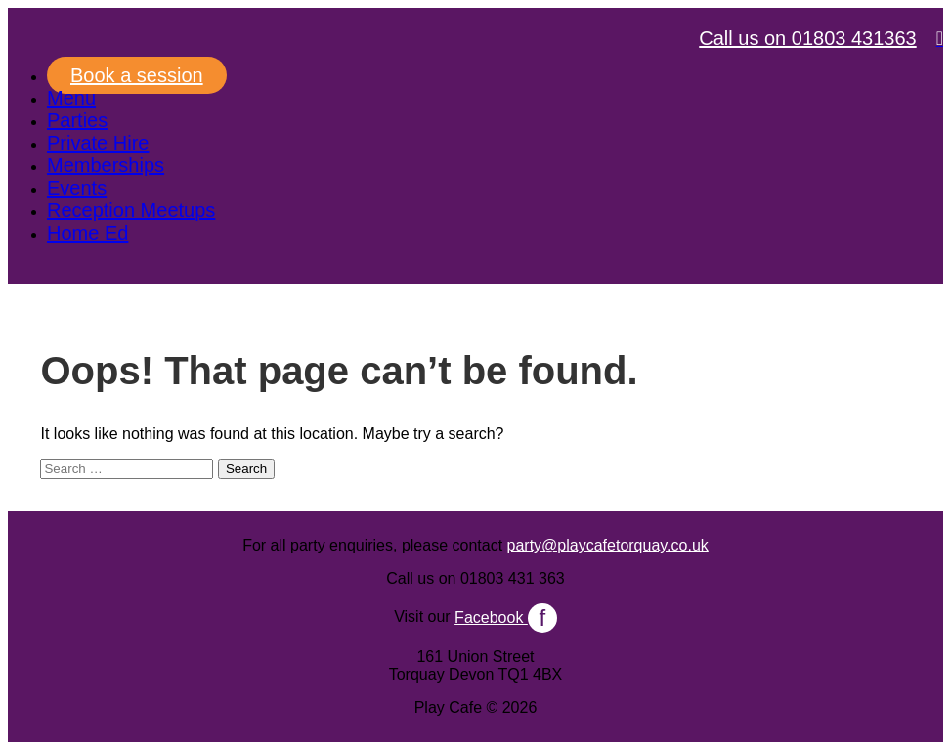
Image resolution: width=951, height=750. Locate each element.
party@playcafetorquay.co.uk (608, 545)
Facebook (505, 617)
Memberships (105, 165)
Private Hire (98, 143)
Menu (71, 98)
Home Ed (87, 232)
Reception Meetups (131, 210)
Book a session (136, 75)
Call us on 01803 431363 (807, 38)
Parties (77, 120)
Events (77, 188)
